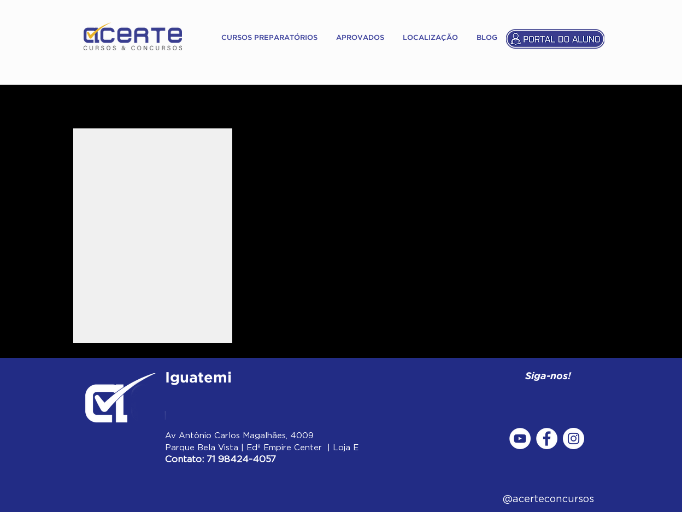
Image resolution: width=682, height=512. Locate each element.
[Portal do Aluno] (555, 38)
